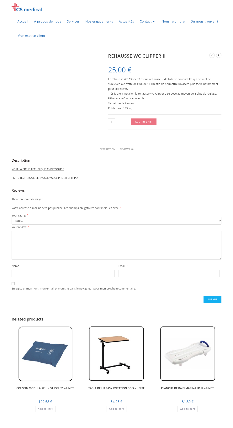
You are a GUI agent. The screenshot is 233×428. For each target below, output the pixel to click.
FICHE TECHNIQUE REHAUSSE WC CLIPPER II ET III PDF (45, 178)
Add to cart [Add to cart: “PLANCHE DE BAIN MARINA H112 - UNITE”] (187, 408)
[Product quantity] (111, 121)
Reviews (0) (127, 149)
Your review (20, 227)
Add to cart (144, 121)
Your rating (20, 215)
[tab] (107, 149)
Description (107, 149)
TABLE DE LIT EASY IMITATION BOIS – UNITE (116, 388)
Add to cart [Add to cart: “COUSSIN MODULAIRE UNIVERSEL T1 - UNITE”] (45, 408)
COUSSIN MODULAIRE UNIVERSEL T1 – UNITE (45, 388)
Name (16, 266)
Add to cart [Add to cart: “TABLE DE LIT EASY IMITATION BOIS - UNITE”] (116, 408)
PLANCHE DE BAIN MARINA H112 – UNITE (187, 388)
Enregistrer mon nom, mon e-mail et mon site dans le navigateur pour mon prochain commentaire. (74, 288)
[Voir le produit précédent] (212, 55)
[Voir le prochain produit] (218, 55)
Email (123, 266)
